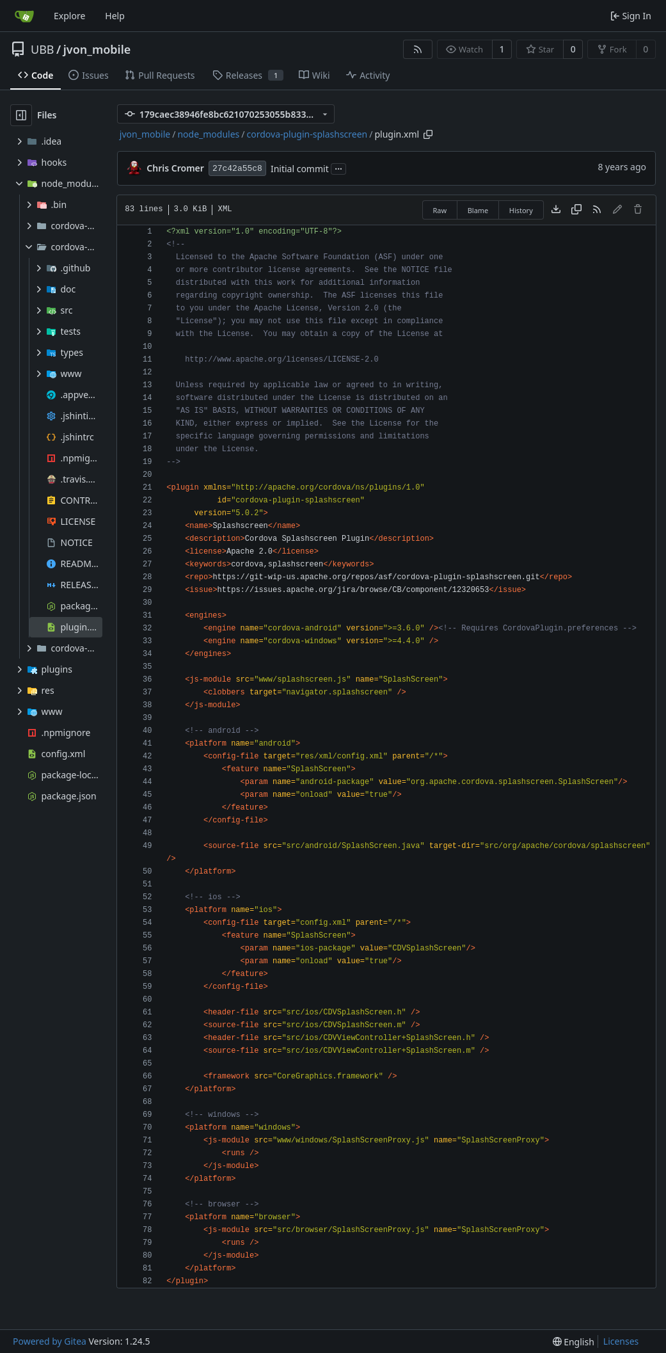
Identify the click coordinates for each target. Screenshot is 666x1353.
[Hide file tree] (21, 115)
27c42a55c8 (237, 168)
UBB (42, 49)
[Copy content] (576, 210)
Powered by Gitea (49, 1341)
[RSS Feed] (417, 49)
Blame (478, 210)
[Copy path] (428, 134)
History (521, 210)
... (338, 167)
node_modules (208, 134)
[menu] (573, 1342)
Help (115, 16)
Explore (69, 16)
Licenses (621, 1341)
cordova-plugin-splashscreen (307, 134)
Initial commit (300, 169)
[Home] (24, 16)
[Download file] (556, 210)
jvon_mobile (97, 49)
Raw (440, 210)
